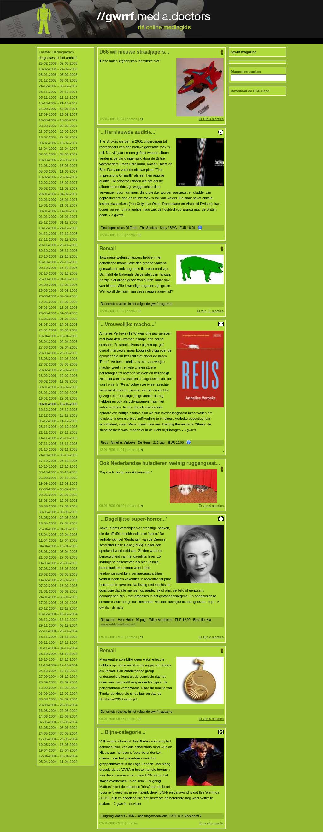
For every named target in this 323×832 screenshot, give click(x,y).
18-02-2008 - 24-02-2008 (58, 69)
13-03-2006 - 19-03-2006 (58, 358)
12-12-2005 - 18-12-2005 (58, 415)
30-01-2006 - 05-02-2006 (58, 387)
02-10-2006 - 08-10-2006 (58, 273)
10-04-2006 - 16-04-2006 (58, 336)
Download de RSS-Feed (250, 91)
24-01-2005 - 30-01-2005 (58, 597)
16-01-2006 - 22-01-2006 (58, 398)
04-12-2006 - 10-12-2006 (58, 234)
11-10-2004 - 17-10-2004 (58, 665)
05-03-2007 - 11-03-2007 (58, 171)
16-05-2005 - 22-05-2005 (58, 523)
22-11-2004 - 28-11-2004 (58, 631)
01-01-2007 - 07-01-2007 (58, 217)
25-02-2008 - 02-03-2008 (58, 63)
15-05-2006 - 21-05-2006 (58, 319)
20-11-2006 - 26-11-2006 (58, 245)
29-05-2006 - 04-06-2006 (58, 313)
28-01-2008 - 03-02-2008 (58, 75)
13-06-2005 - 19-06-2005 (58, 500)
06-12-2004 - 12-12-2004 (58, 620)
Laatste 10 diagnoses (56, 52)
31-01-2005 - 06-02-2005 (58, 591)
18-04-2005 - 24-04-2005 (58, 534)
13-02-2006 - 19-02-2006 (58, 376)
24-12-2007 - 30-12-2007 (58, 86)
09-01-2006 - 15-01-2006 (58, 404)
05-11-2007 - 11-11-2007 (58, 97)
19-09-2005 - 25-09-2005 (58, 483)
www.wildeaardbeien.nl (118, 624)
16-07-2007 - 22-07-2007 (58, 137)
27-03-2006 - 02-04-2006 (58, 347)
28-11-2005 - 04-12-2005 (58, 427)
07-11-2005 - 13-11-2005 (58, 444)
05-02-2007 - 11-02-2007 (58, 188)
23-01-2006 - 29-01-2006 (58, 393)
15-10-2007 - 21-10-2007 (58, 103)
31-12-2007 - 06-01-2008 (58, 80)
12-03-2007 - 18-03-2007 (58, 165)
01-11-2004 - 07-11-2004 (58, 648)
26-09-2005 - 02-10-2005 (58, 478)
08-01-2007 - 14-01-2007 (58, 211)
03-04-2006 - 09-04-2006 (58, 341)
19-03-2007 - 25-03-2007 (58, 160)
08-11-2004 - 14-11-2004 (58, 642)
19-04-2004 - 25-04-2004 (58, 750)
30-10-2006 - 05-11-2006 (58, 251)
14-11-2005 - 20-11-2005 (58, 438)
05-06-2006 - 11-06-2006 (58, 307)
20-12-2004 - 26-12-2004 (58, 608)
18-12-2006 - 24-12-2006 (58, 228)
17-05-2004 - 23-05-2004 (58, 739)
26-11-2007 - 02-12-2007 (58, 92)
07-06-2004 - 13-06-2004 (58, 722)
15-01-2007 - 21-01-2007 (58, 205)
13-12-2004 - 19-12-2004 (58, 614)
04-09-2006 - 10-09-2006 (58, 285)
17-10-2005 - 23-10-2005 (58, 461)
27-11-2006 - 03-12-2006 (58, 239)
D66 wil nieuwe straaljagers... (161, 52)
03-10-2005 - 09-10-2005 (58, 472)
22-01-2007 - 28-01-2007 (58, 200)
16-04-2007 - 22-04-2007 (58, 148)
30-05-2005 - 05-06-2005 (58, 512)
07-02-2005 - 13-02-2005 (58, 586)
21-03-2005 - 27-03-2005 (58, 557)
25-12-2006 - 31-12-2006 (58, 222)
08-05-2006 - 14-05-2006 (58, 324)
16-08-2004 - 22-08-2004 (58, 710)
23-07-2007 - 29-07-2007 (58, 131)
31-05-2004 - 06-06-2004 (58, 727)
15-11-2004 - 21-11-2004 (58, 637)
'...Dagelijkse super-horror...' (161, 519)
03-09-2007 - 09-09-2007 (58, 126)
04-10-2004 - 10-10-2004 (58, 671)
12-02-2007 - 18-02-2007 (58, 183)
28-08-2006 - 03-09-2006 (58, 290)
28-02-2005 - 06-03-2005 (58, 574)
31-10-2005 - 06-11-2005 (58, 449)
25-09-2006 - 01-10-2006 (58, 279)
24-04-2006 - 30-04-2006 (58, 330)
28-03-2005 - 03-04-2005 (58, 552)
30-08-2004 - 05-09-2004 (58, 699)
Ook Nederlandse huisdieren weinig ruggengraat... (161, 463)
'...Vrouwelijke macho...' (161, 324)
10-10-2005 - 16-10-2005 (58, 466)
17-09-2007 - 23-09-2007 (58, 114)
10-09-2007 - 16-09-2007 (58, 120)
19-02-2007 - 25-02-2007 (58, 177)
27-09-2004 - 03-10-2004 (58, 676)
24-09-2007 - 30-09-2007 (58, 109)
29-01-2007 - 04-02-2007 (58, 194)
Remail (161, 248)
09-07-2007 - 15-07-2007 (58, 143)
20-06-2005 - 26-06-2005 (58, 495)
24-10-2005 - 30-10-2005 (58, 455)
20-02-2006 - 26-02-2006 (58, 370)
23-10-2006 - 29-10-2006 (58, 256)
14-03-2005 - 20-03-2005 (58, 563)
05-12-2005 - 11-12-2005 (58, 421)
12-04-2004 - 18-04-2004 (58, 756)
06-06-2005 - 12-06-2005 (58, 506)
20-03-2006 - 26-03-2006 (58, 353)
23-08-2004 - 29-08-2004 (58, 705)
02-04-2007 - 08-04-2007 (58, 154)
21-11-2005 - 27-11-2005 (58, 432)
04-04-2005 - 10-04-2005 (58, 546)
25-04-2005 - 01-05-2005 (58, 529)
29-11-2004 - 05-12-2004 (58, 625)
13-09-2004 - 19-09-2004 (58, 688)
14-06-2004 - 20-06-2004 (58, 716)
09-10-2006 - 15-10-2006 (58, 268)
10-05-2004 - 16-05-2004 (58, 745)
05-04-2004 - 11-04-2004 (58, 762)
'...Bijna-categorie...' (161, 732)
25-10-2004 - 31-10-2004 (58, 654)
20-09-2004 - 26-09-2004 (58, 682)
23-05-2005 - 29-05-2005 (58, 517)
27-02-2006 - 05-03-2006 (58, 364)
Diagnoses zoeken (246, 71)
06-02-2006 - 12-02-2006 (58, 381)
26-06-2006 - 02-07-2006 (58, 296)
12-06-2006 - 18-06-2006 (58, 302)
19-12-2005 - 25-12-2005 (58, 410)
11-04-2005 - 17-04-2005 (58, 540)
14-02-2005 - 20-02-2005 (58, 580)
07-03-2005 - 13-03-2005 (58, 569)
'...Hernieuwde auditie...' (161, 132)
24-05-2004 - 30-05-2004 (58, 733)
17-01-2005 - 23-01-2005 (58, 603)
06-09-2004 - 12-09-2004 (58, 693)
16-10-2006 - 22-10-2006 (58, 262)
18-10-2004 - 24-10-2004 (58, 659)
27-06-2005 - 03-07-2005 (58, 489)
